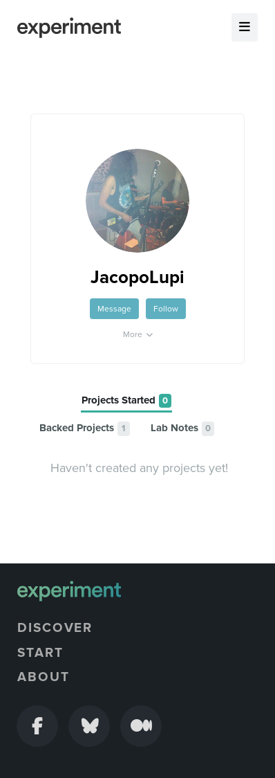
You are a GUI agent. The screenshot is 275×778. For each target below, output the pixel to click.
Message (114, 309)
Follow (165, 309)
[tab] (126, 401)
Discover (55, 627)
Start (40, 652)
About (43, 677)
